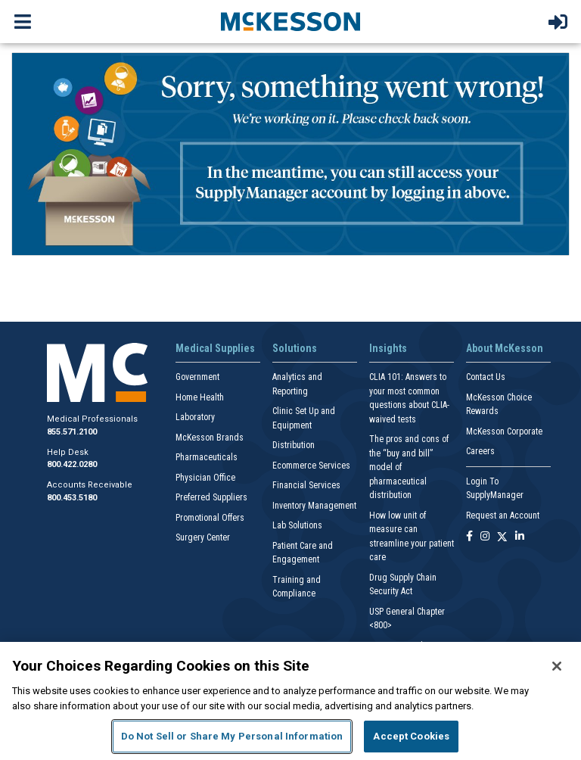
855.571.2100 (72, 432)
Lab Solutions (297, 525)
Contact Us (485, 377)
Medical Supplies (215, 348)
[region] (290, 701)
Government (197, 377)
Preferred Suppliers (211, 497)
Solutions (294, 348)
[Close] (556, 666)
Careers (480, 451)
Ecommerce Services (311, 465)
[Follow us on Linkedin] (519, 537)
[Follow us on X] (502, 537)
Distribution (293, 445)
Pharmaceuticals (207, 457)
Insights (388, 348)
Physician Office (205, 477)
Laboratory (195, 417)
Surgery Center (203, 537)
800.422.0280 (72, 464)
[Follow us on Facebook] (469, 537)
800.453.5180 (72, 498)
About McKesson (504, 348)
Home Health (200, 397)
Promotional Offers (210, 517)
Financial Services (306, 485)
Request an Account (502, 515)
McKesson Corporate (504, 431)
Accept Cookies (411, 736)
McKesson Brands (210, 437)
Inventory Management (314, 505)
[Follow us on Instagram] (484, 537)
